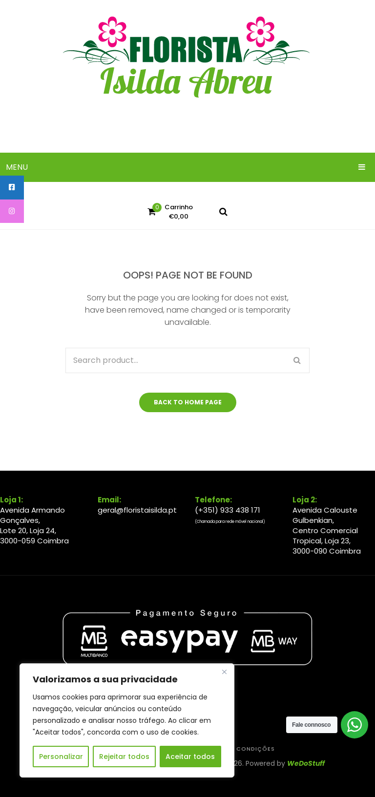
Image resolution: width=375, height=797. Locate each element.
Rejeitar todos (124, 756)
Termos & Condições (238, 749)
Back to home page (188, 402)
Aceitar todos (190, 756)
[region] (127, 720)
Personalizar (61, 756)
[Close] (224, 671)
